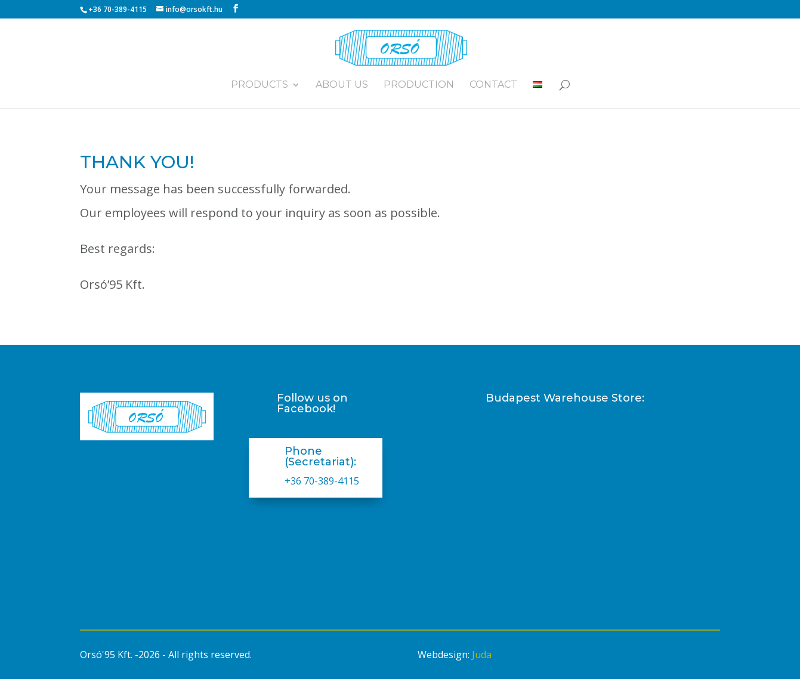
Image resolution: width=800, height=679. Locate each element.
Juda (482, 654)
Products (259, 85)
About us (342, 85)
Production (419, 85)
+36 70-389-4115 (322, 480)
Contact (493, 85)
